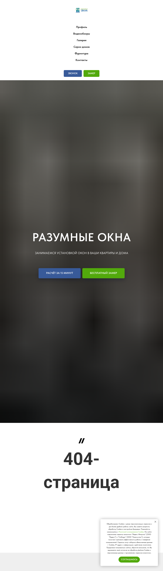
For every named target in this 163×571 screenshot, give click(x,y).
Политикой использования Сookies (131, 532)
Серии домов (82, 46)
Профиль (81, 27)
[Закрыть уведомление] (155, 521)
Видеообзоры (81, 33)
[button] (73, 73)
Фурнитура (81, 53)
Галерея (81, 40)
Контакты (81, 60)
